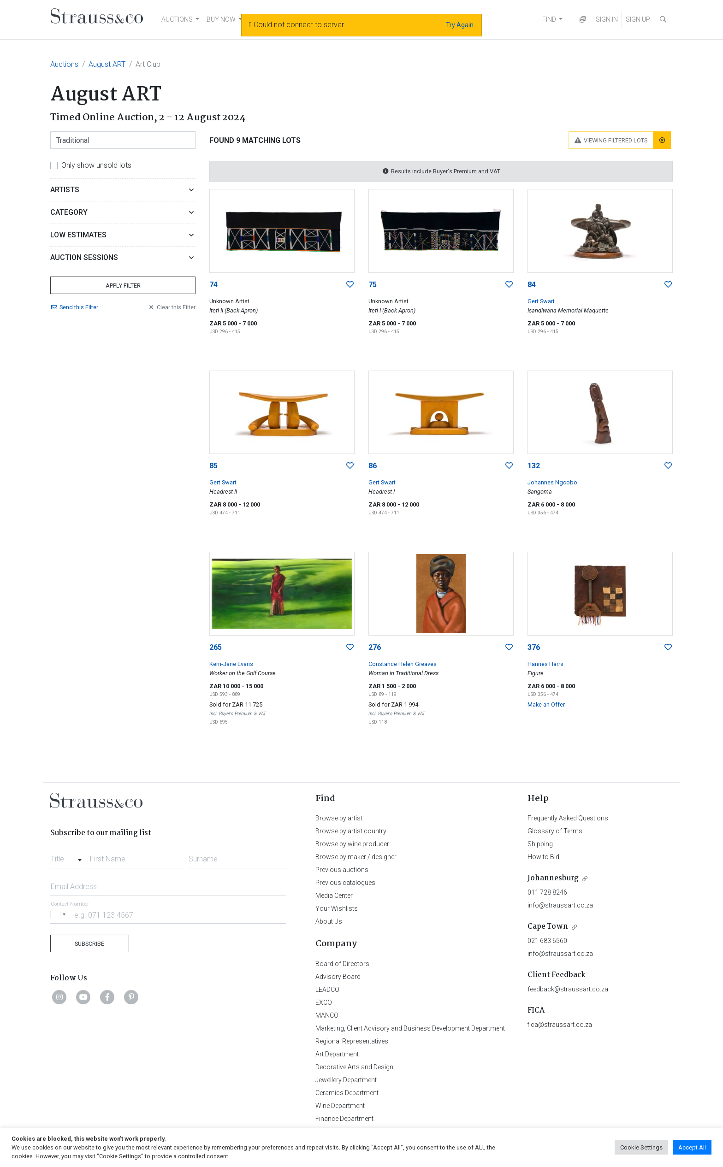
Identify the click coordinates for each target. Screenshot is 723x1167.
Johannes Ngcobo (552, 482)
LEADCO (327, 989)
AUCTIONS (177, 19)
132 (533, 465)
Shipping (540, 844)
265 (215, 647)
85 (213, 465)
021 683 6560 (547, 940)
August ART (107, 64)
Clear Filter (172, 307)
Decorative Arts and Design (354, 1067)
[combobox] (68, 856)
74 (213, 284)
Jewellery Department (346, 1080)
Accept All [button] (692, 1147)
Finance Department (344, 1118)
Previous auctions (341, 869)
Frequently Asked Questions (567, 818)
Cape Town (547, 926)
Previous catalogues (345, 882)
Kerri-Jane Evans (231, 663)
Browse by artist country (350, 831)
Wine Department (340, 1105)
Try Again (460, 25)
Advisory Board (338, 976)
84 (531, 284)
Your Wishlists (336, 908)
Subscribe (89, 943)
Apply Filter (123, 285)
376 (533, 647)
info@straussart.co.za (560, 905)
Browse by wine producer (352, 844)
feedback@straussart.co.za (567, 989)
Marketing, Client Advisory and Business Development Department (410, 1028)
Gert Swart (541, 301)
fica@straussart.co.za (559, 1024)
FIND (549, 19)
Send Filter (74, 307)
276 (374, 647)
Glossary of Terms (554, 831)
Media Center (334, 895)
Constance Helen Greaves (402, 663)
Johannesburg (553, 878)
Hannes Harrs (545, 663)
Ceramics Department (347, 1092)
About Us (328, 921)
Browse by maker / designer (356, 857)
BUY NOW (221, 19)
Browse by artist (338, 818)
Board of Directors (342, 963)
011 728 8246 (547, 892)
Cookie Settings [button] (641, 1147)
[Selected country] (59, 914)
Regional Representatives (351, 1041)
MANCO (326, 1015)
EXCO (323, 1002)
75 (372, 284)
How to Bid (543, 857)
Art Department (337, 1054)
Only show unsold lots (96, 165)
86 (372, 465)
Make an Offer (546, 704)
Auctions (64, 64)
